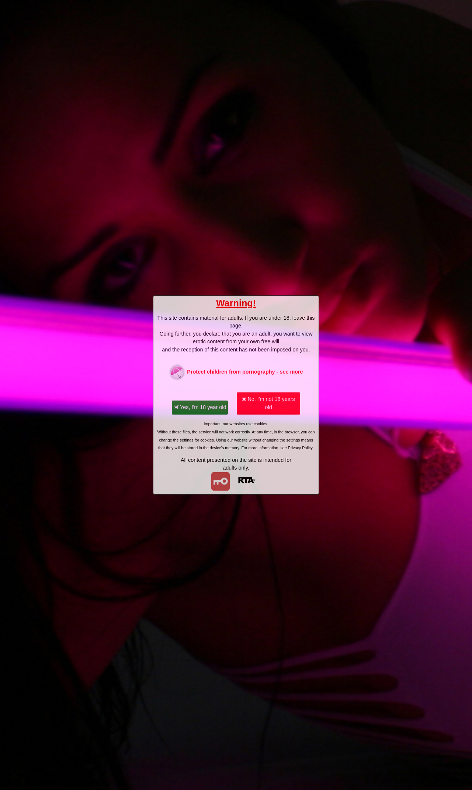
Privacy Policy (300, 448)
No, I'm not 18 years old (268, 403)
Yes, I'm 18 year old (200, 407)
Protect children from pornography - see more (236, 372)
